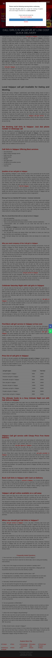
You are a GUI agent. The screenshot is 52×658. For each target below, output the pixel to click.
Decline (26, 21)
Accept (26, 19)
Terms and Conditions (26, 17)
